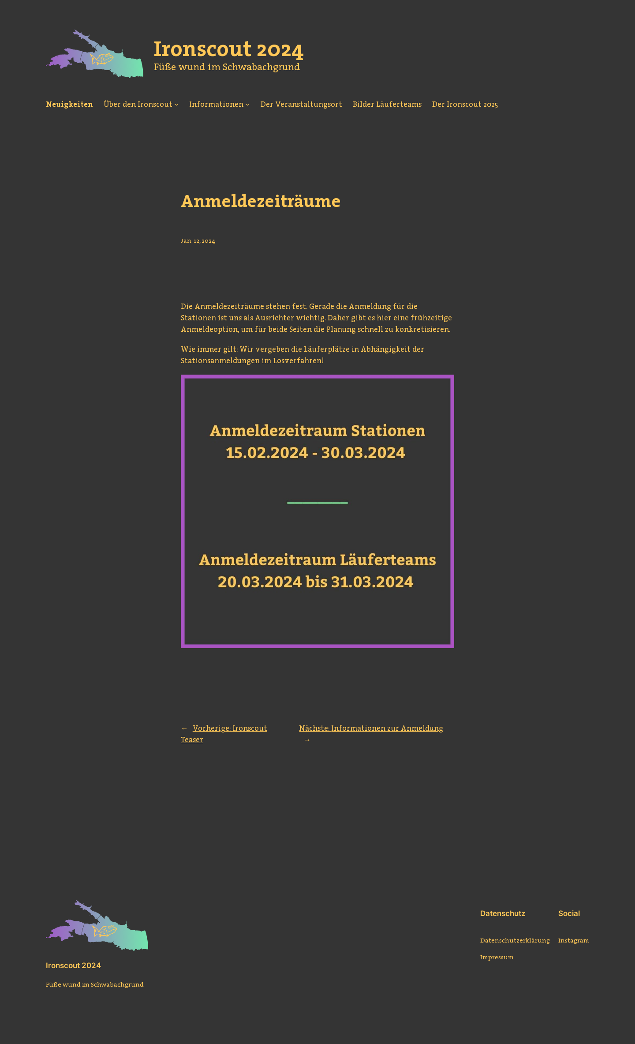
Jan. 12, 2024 (198, 240)
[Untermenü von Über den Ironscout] (176, 104)
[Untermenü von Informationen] (247, 104)
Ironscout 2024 (73, 965)
